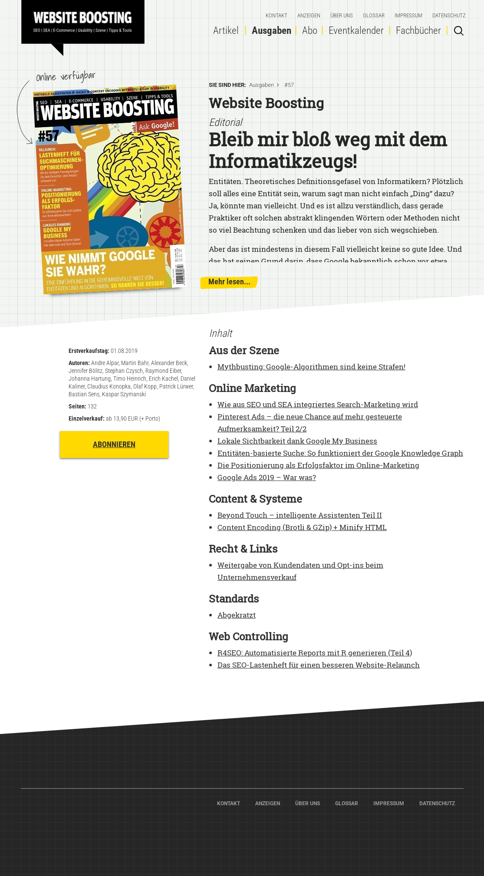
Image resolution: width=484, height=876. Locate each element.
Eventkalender (356, 30)
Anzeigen (308, 15)
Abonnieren (114, 444)
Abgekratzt (236, 615)
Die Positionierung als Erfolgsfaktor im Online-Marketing (318, 465)
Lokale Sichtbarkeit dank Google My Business (297, 441)
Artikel (226, 30)
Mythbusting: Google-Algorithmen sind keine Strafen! (311, 367)
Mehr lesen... (229, 281)
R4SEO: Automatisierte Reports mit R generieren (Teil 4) (314, 653)
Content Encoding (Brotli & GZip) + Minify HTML (302, 527)
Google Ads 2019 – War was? (266, 477)
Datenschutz (449, 15)
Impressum (408, 15)
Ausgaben (271, 30)
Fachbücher (418, 30)
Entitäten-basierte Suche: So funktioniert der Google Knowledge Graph (340, 453)
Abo (309, 30)
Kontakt (276, 15)
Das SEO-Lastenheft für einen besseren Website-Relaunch (318, 665)
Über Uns (341, 15)
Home (86, 24)
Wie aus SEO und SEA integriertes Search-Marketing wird (317, 404)
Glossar (374, 15)
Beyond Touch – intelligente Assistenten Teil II (299, 515)
